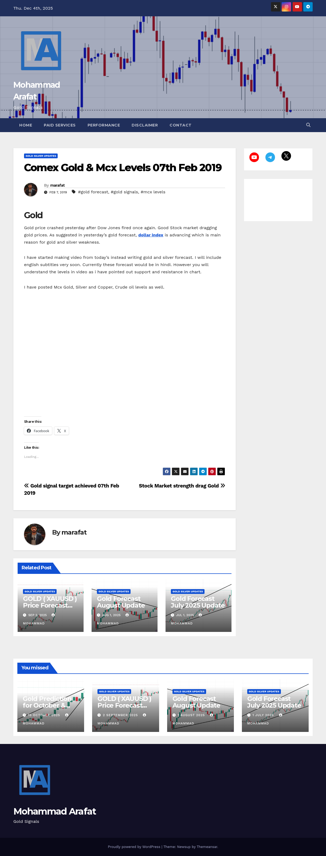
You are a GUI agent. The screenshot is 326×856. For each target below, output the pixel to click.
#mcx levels (153, 191)
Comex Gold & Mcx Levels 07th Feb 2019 (123, 167)
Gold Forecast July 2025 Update (198, 602)
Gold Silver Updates (41, 155)
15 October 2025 (44, 715)
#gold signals (124, 191)
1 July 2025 (264, 715)
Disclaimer (145, 125)
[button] (308, 125)
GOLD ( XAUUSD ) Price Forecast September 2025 (50, 605)
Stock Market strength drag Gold (182, 486)
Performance (104, 125)
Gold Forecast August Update (121, 602)
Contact (181, 125)
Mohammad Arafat (54, 811)
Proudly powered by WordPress (135, 847)
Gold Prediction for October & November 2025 (47, 705)
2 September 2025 (121, 715)
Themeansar (207, 847)
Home (25, 125)
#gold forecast (93, 191)
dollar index (150, 234)
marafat (57, 185)
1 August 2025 (192, 715)
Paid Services (60, 125)
